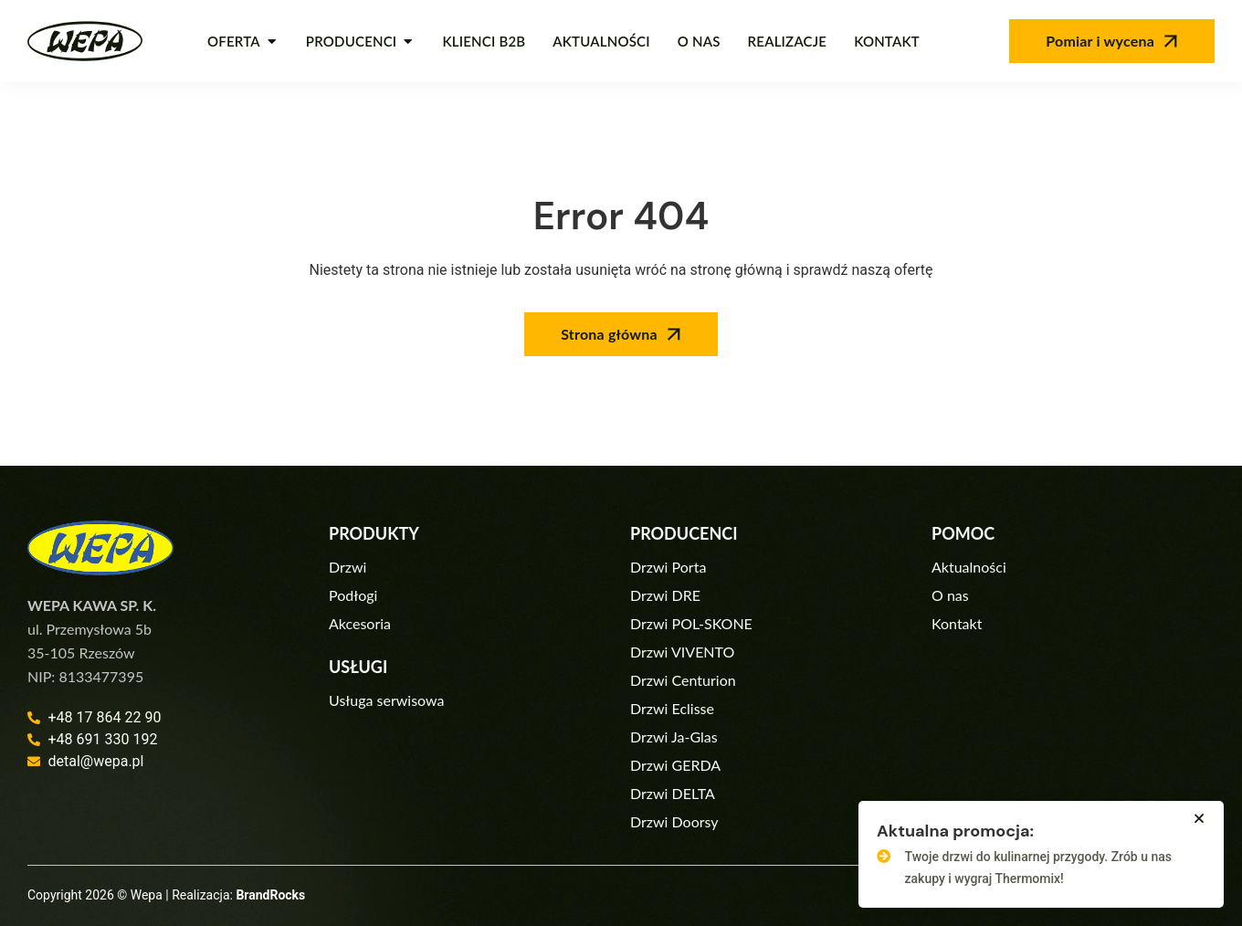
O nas (950, 595)
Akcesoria (360, 623)
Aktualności (969, 566)
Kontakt (957, 623)
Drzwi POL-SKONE (691, 623)
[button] (1199, 818)
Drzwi (347, 566)
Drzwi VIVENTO (682, 651)
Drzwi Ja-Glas (674, 736)
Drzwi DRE (665, 595)
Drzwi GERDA (675, 764)
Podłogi (353, 595)
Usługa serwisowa (386, 700)
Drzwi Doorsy (674, 821)
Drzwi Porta (668, 566)
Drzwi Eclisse (672, 708)
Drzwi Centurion (683, 680)
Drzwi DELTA (672, 793)
